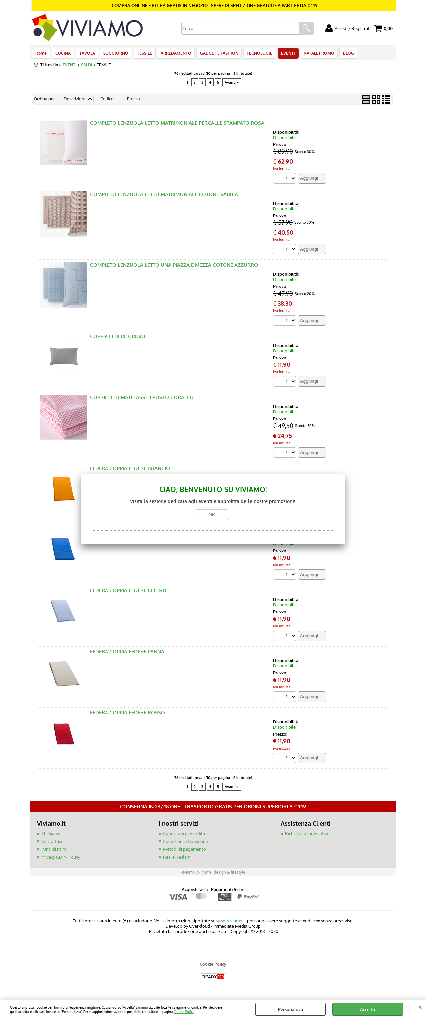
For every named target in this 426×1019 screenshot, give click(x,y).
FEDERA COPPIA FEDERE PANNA (127, 653)
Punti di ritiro (54, 851)
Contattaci (51, 843)
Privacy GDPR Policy (60, 859)
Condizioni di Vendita (184, 835)
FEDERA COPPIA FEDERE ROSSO (127, 714)
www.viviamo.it (231, 923)
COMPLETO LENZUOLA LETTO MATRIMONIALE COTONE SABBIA (164, 196)
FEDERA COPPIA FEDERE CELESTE (128, 592)
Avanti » (232, 84)
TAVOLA (86, 54)
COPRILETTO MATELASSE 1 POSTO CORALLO (142, 399)
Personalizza (290, 1009)
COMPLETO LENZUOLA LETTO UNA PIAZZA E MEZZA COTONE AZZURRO (174, 267)
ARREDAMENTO (173, 54)
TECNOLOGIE (255, 54)
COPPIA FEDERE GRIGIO (117, 338)
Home (41, 54)
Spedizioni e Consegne (185, 843)
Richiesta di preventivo (307, 835)
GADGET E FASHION (215, 54)
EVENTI (283, 54)
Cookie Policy (184, 1011)
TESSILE (142, 54)
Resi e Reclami (177, 859)
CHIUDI (420, 1006)
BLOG (342, 54)
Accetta (367, 1009)
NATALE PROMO (313, 54)
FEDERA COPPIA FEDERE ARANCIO (130, 470)
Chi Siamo (51, 835)
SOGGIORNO (114, 54)
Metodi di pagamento (184, 851)
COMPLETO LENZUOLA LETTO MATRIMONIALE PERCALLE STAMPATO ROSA (177, 125)
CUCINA (62, 54)
